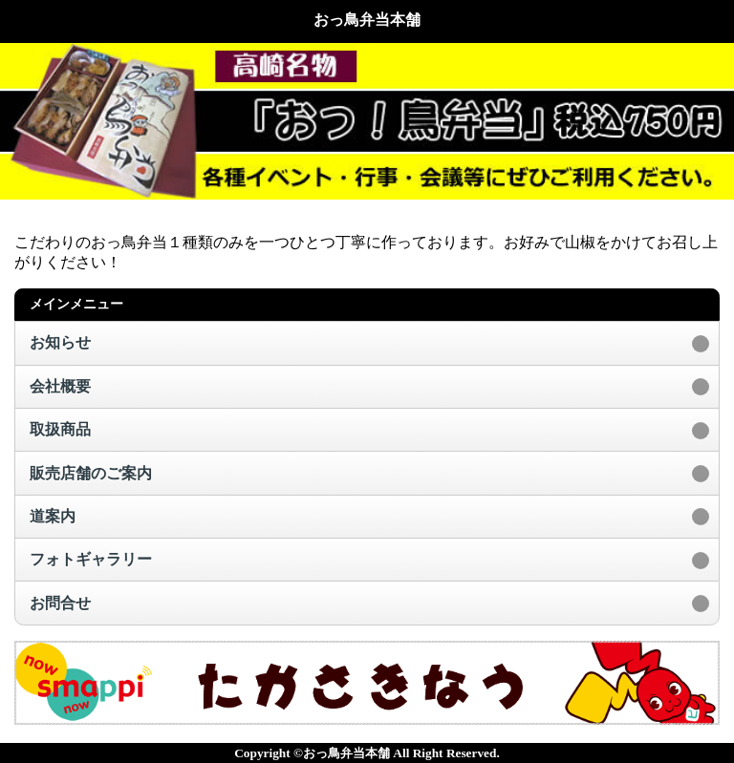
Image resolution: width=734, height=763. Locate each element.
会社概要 (60, 386)
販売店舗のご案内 (91, 473)
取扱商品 (60, 429)
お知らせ (60, 342)
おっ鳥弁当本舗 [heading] (367, 19)
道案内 (53, 516)
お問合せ (60, 603)
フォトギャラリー (91, 559)
